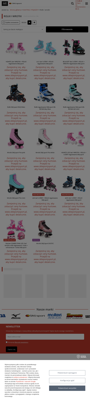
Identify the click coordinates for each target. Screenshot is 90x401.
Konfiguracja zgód (67, 380)
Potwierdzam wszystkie (67, 388)
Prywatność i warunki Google (26, 381)
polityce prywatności (20, 377)
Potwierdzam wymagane (67, 373)
